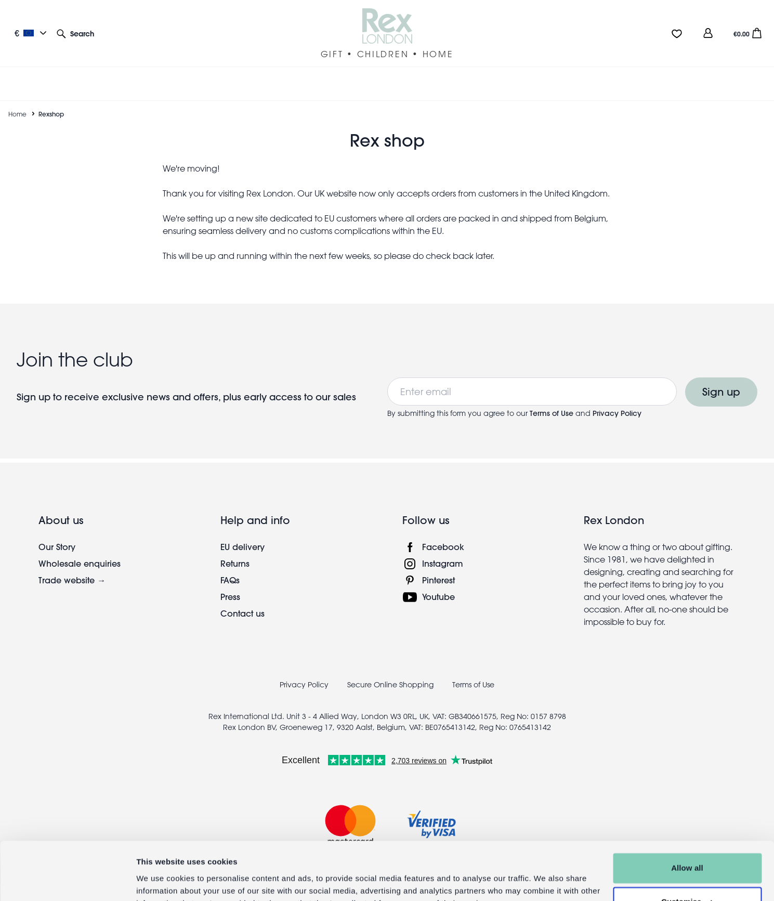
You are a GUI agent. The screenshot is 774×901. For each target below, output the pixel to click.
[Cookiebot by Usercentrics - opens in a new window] (67, 881)
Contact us (242, 600)
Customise (687, 850)
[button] (75, 33)
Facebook (443, 534)
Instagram (442, 550)
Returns (235, 550)
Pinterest (438, 567)
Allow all (687, 816)
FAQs (230, 567)
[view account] (708, 33)
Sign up (721, 379)
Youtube (438, 584)
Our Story (56, 534)
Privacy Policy (617, 401)
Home (17, 101)
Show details (160, 880)
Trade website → (72, 567)
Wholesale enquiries (79, 550)
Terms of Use (552, 401)
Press (230, 584)
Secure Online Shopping (391, 672)
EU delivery (242, 534)
